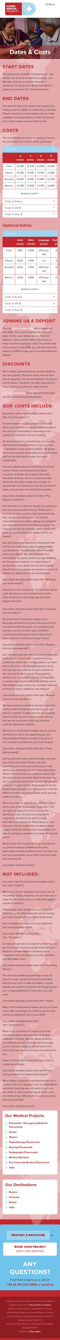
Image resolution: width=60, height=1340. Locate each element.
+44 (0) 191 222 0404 (22, 1285)
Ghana (13, 1132)
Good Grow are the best (29, 1339)
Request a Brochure (28, 1235)
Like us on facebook (14, 393)
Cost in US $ (13, 208)
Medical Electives (19, 1157)
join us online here (22, 328)
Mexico (13, 1137)
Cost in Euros (13, 201)
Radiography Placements (23, 1152)
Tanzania (14, 1197)
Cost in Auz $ (13, 214)
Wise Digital (35, 1331)
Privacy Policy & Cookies (40, 1305)
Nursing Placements (20, 1147)
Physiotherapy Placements (24, 1142)
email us (47, 1285)
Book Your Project (30, 1249)
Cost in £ (10, 149)
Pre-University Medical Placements (29, 1162)
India (12, 1167)
